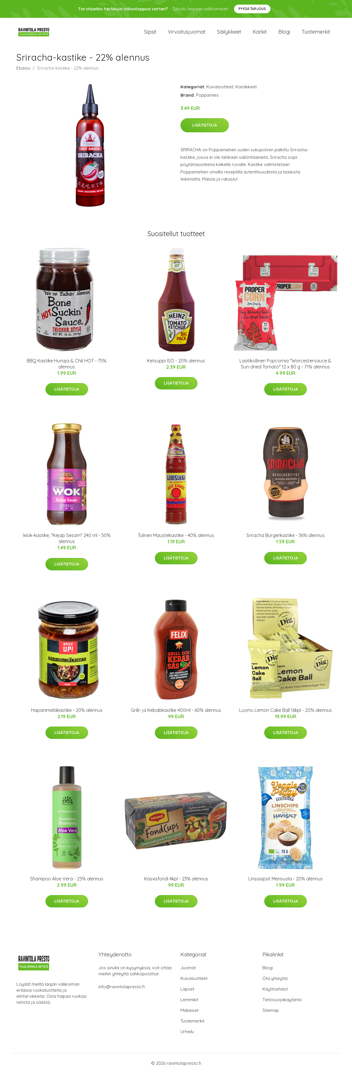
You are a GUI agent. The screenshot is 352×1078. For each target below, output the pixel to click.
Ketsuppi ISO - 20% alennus (176, 365)
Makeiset (189, 1015)
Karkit (260, 34)
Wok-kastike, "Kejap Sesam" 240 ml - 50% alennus (67, 543)
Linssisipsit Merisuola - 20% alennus (285, 883)
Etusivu (23, 73)
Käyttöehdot (275, 994)
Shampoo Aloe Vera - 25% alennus (66, 883)
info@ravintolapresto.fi (121, 991)
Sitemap (270, 1015)
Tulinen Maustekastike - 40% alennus (176, 540)
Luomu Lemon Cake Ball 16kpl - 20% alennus (285, 715)
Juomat (188, 972)
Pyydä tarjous (252, 9)
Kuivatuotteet (219, 91)
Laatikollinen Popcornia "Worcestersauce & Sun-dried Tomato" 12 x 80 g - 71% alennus (285, 368)
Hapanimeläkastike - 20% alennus (66, 715)
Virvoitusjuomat (187, 34)
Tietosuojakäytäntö (282, 1004)
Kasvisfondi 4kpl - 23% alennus (176, 883)
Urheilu (187, 1036)
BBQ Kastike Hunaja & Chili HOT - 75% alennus (66, 368)
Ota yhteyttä (275, 983)
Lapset (187, 994)
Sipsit (150, 34)
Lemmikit (189, 1004)
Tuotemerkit (316, 34)
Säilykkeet (229, 34)
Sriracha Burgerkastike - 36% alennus (285, 540)
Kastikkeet (246, 91)
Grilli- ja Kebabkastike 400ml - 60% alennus (176, 715)
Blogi (284, 34)
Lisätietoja (204, 130)
